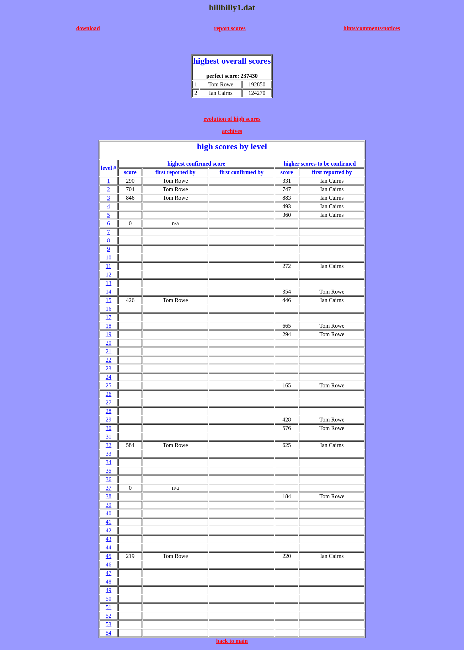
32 (108, 445)
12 (108, 275)
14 (108, 292)
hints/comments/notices (371, 28)
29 (108, 420)
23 (108, 368)
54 (108, 633)
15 (108, 300)
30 (108, 428)
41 (108, 522)
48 (108, 582)
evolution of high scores (231, 119)
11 (108, 266)
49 (108, 590)
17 (108, 317)
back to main (232, 641)
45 (108, 556)
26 (108, 394)
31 (108, 437)
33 (108, 454)
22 (108, 360)
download (88, 28)
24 (108, 377)
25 (108, 385)
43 (108, 539)
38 (108, 496)
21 (108, 351)
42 (108, 530)
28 (108, 411)
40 (108, 513)
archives (232, 131)
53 (108, 624)
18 (108, 326)
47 (108, 573)
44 (108, 547)
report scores (230, 28)
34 (108, 462)
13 (108, 283)
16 (108, 309)
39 (108, 505)
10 (108, 257)
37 (108, 488)
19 (108, 334)
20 (108, 343)
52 (108, 616)
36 (108, 479)
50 (108, 599)
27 (108, 402)
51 (108, 607)
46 (108, 565)
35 (108, 471)
